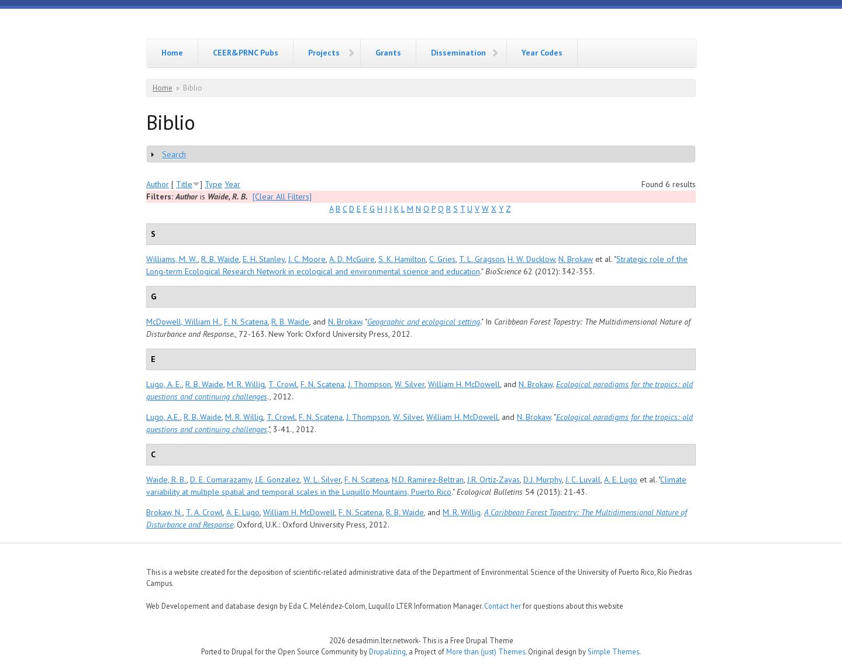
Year (232, 184)
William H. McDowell (464, 384)
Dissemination (458, 52)
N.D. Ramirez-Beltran (428, 479)
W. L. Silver (322, 479)
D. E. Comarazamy (220, 479)
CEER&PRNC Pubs (245, 52)
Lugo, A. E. (164, 384)
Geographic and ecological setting (423, 321)
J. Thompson (369, 384)
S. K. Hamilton (402, 259)
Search (174, 154)
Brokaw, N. (164, 512)
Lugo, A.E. (163, 417)
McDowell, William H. (183, 321)
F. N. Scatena (246, 321)
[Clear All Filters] (282, 196)
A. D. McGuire (352, 259)
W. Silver (410, 384)
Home (172, 52)
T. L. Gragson (481, 259)
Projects (324, 52)
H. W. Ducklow (531, 259)
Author (157, 184)
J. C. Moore (307, 259)
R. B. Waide (220, 259)
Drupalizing (387, 651)
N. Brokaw (575, 259)
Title (184, 184)
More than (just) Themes (485, 651)
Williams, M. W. (172, 259)
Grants (388, 52)
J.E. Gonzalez (277, 479)
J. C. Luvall (583, 479)
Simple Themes (613, 651)
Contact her (502, 606)
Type (213, 184)
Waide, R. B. (166, 479)
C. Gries (442, 259)
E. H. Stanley (264, 259)
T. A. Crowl (204, 512)
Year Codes (542, 52)
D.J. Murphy (542, 479)
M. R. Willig (246, 384)
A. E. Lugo (620, 479)
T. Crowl (282, 384)
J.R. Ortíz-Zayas (493, 479)
